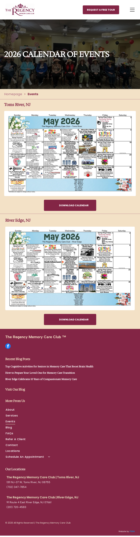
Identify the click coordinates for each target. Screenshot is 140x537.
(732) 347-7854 (16, 488)
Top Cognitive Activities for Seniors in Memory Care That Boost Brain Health (49, 368)
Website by (123, 533)
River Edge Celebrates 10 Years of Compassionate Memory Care (41, 380)
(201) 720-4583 (16, 508)
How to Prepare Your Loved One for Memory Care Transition (40, 374)
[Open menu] (132, 10)
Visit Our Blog (15, 391)
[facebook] (8, 348)
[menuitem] (70, 411)
